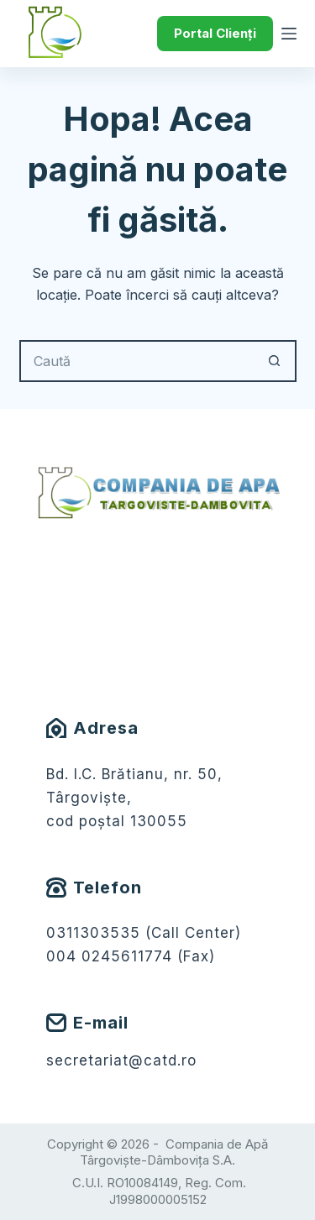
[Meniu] (289, 33)
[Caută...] (137, 361)
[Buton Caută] (276, 361)
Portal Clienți (215, 33)
